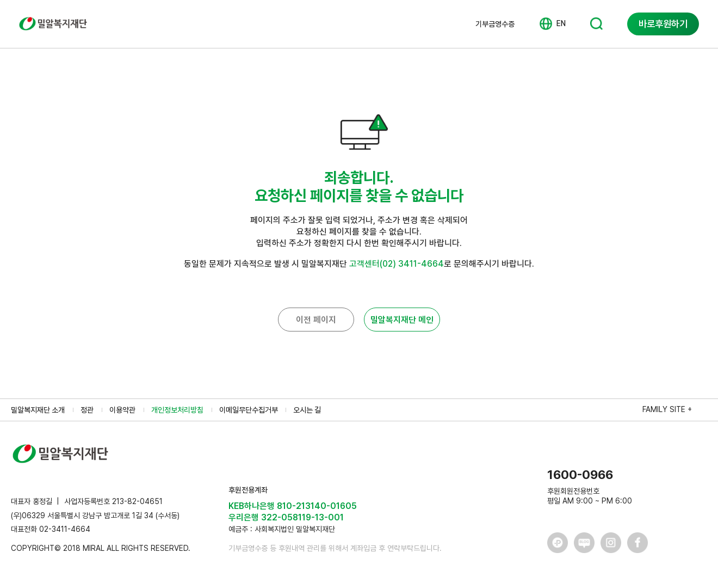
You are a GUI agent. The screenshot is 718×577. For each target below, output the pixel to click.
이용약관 (122, 410)
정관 (87, 410)
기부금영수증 (495, 24)
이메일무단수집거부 (248, 410)
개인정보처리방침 (177, 410)
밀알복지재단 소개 (38, 410)
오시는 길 (307, 410)
